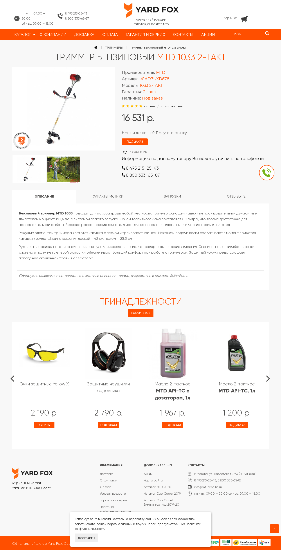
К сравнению (138, 151)
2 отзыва (150, 106)
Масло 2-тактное (173, 391)
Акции (148, 474)
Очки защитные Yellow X (44, 384)
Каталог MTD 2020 (157, 487)
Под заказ (108, 425)
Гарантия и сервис (114, 500)
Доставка (106, 474)
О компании (108, 480)
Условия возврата (113, 493)
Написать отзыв (171, 106)
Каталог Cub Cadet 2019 (162, 493)
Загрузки (172, 196)
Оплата (106, 487)
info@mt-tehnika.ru (208, 487)
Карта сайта (153, 480)
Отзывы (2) (237, 196)
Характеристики (108, 196)
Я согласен (86, 538)
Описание (44, 196)
